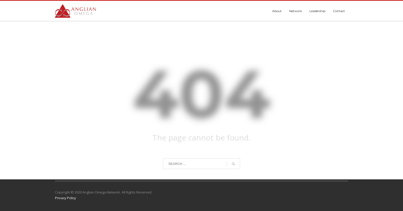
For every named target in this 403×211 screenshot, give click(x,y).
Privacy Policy (65, 198)
